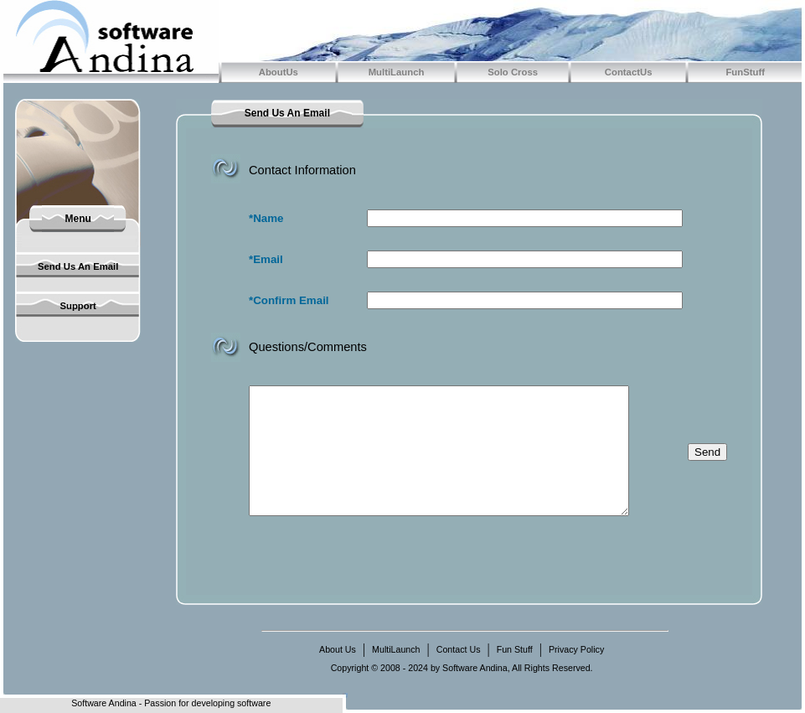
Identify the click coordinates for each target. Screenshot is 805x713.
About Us (337, 649)
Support (77, 306)
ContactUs (629, 72)
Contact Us (458, 649)
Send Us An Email (78, 266)
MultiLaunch (397, 72)
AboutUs (278, 72)
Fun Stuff (515, 649)
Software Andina (104, 703)
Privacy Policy (576, 649)
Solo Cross (513, 72)
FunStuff (745, 72)
